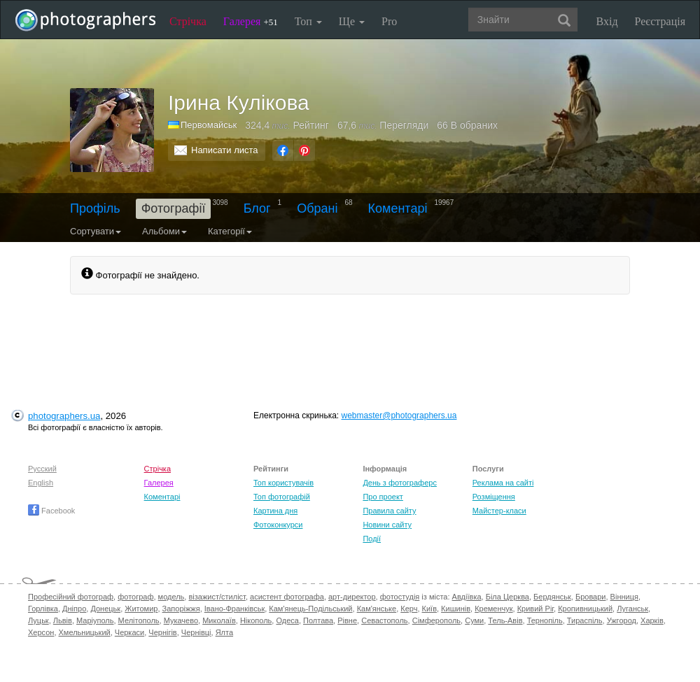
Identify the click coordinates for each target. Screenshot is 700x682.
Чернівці (196, 632)
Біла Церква (507, 596)
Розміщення (493, 496)
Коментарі (398, 208)
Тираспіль (585, 620)
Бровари (590, 596)
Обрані (317, 208)
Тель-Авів (505, 620)
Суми (474, 620)
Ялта (224, 632)
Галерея (250, 21)
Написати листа (224, 150)
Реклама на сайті (503, 482)
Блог (257, 208)
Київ (429, 608)
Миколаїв (219, 620)
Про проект (382, 496)
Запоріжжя (181, 608)
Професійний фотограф (70, 596)
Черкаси (129, 632)
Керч (408, 608)
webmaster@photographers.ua (399, 415)
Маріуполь (94, 620)
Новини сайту (387, 524)
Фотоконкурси (277, 524)
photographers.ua (64, 416)
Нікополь (256, 620)
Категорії (230, 231)
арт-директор (352, 596)
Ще (352, 21)
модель (171, 596)
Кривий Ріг (535, 608)
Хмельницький (85, 632)
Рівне (347, 620)
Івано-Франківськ (234, 608)
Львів (62, 620)
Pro (389, 21)
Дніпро (74, 608)
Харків (652, 620)
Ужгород (621, 620)
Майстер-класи (499, 510)
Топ (308, 21)
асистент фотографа (287, 596)
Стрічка (187, 21)
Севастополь (384, 620)
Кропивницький (585, 608)
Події (372, 538)
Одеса (287, 620)
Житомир (141, 608)
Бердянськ (552, 596)
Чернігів (162, 632)
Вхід (607, 21)
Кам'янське (377, 608)
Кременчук (493, 608)
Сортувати (95, 231)
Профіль (95, 208)
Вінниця (624, 596)
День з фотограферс (400, 482)
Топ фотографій (281, 496)
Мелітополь (139, 620)
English (40, 482)
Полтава (318, 620)
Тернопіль (545, 620)
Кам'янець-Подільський (310, 608)
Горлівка (43, 608)
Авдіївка (467, 596)
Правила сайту (389, 510)
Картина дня (275, 510)
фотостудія (400, 596)
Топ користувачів (283, 482)
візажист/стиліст (216, 596)
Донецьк (105, 608)
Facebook (51, 510)
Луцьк (38, 620)
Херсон (41, 632)
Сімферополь (436, 620)
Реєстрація (660, 21)
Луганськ (632, 608)
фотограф (135, 596)
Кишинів (455, 608)
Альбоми (164, 231)
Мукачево (181, 620)
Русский (42, 468)
